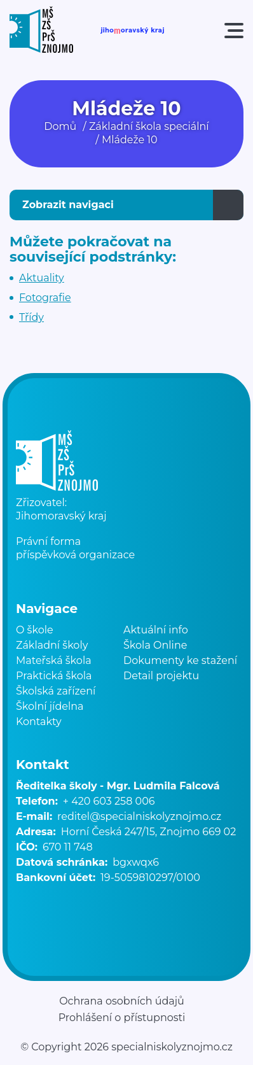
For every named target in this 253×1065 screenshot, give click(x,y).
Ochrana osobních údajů (121, 1001)
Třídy (31, 317)
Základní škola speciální (149, 126)
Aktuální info (155, 630)
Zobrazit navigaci (68, 205)
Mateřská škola (54, 660)
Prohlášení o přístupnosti (122, 1018)
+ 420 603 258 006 (109, 801)
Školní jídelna (49, 706)
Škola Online (155, 645)
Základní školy (52, 645)
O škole (34, 630)
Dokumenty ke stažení (180, 660)
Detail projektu (161, 676)
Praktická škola (54, 676)
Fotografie (45, 298)
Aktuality (41, 278)
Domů (60, 126)
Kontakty (39, 722)
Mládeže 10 (130, 140)
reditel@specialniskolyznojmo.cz (139, 817)
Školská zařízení (55, 691)
